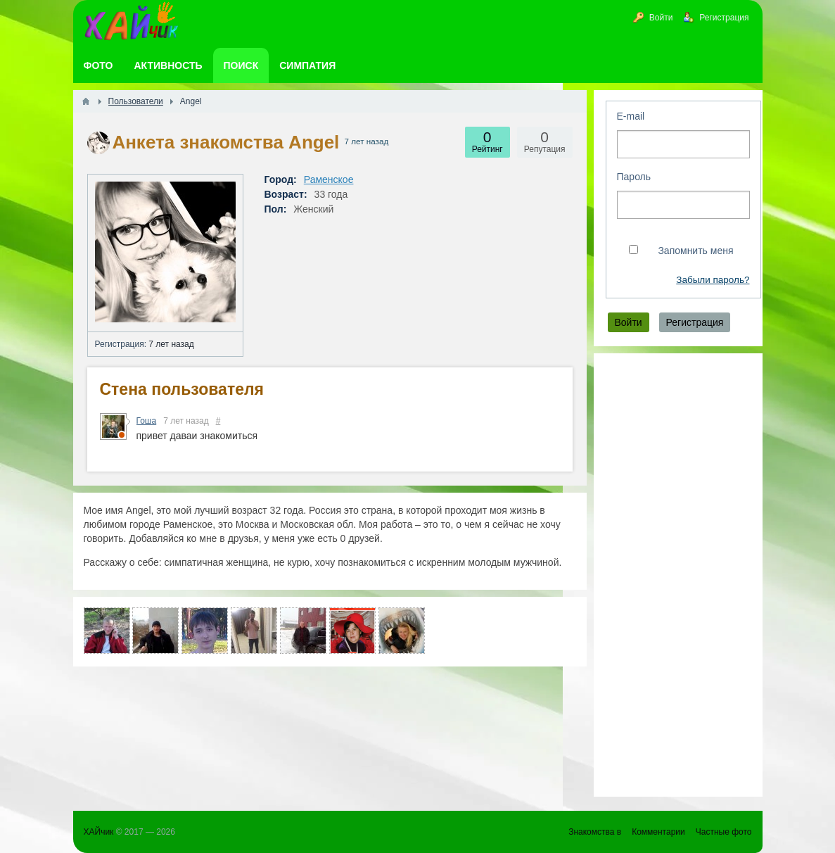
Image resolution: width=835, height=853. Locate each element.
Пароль (634, 176)
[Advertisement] (678, 575)
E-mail (631, 116)
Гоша (146, 421)
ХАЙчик (99, 832)
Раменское (329, 179)
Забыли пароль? (712, 279)
